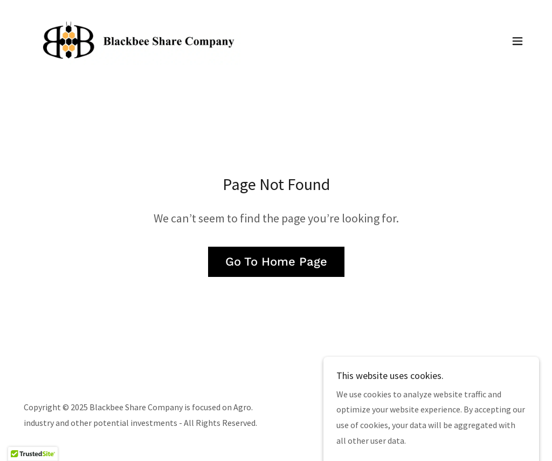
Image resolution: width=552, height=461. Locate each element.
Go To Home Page (276, 261)
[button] (517, 41)
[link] (144, 40)
